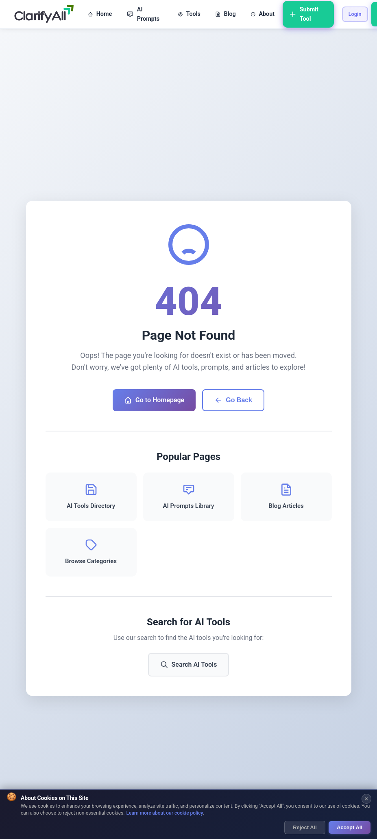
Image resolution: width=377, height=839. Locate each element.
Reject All (305, 828)
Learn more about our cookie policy (164, 814)
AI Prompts (142, 14)
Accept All (349, 828)
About (263, 14)
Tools (189, 14)
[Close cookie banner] (366, 799)
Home (100, 14)
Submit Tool (303, 14)
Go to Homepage (154, 400)
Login (355, 14)
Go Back (233, 400)
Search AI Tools (188, 665)
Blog (225, 14)
